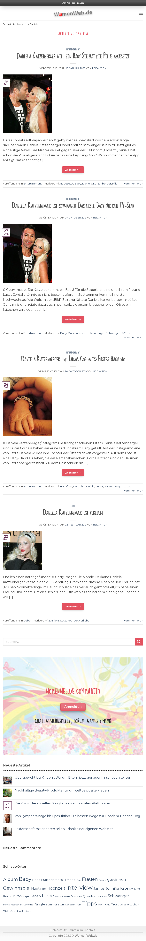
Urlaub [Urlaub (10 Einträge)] (122, 904)
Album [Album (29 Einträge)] (10, 879)
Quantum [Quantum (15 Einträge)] (90, 896)
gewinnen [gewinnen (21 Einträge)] (116, 879)
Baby (77, 183)
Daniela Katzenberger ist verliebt (73, 512)
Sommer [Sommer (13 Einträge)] (51, 904)
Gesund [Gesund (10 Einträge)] (102, 880)
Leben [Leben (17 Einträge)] (35, 896)
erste (82, 333)
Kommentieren (133, 183)
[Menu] (140, 13)
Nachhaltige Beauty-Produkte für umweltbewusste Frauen (62, 790)
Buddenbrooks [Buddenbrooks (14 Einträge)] (52, 880)
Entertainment (73, 49)
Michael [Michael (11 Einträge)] (59, 896)
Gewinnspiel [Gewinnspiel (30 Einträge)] (16, 888)
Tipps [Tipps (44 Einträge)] (89, 903)
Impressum (76, 929)
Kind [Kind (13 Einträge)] (137, 888)
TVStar (126, 333)
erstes (99, 486)
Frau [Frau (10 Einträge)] (78, 880)
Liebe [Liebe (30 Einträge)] (48, 895)
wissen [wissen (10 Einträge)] (28, 911)
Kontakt (90, 929)
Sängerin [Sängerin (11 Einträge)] (70, 904)
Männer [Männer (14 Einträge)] (76, 896)
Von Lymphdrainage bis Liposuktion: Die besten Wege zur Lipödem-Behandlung (77, 816)
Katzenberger (102, 183)
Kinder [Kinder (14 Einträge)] (7, 896)
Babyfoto (66, 486)
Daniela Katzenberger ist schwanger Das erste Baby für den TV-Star (73, 206)
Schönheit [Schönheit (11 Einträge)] (29, 904)
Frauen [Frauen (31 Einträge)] (90, 879)
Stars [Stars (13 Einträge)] (61, 904)
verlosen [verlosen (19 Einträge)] (10, 911)
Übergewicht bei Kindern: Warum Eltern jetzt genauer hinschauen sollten (73, 777)
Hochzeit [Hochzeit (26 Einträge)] (56, 888)
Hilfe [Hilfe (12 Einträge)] (43, 888)
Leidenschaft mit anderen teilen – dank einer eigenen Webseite (64, 829)
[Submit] (139, 642)
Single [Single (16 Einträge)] (40, 904)
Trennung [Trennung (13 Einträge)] (104, 904)
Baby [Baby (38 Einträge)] (25, 879)
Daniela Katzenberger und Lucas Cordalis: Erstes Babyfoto (73, 359)
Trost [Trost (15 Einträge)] (115, 904)
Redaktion (99, 68)
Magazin (22, 24)
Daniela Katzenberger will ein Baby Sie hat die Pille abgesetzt (73, 56)
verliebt (84, 620)
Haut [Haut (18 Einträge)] (35, 888)
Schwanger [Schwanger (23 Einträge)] (118, 896)
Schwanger (113, 333)
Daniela (87, 183)
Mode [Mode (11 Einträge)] (67, 896)
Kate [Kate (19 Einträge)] (124, 888)
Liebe (73, 506)
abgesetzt (66, 183)
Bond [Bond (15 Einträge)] (36, 880)
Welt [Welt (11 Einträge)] (21, 911)
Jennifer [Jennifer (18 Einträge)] (112, 888)
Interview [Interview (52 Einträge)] (79, 887)
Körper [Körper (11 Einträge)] (26, 896)
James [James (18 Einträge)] (99, 888)
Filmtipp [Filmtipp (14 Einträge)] (69, 880)
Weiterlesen (73, 170)
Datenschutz (58, 929)
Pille (115, 183)
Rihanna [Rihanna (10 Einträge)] (102, 896)
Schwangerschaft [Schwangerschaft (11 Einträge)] (13, 904)
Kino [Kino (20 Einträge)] (17, 896)
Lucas (127, 486)
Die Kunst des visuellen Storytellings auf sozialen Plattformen (63, 803)
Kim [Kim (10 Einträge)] (131, 889)
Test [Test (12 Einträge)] (78, 904)
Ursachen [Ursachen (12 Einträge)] (133, 904)
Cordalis (78, 486)
